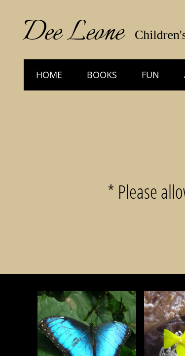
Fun (150, 75)
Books (102, 75)
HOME (49, 75)
